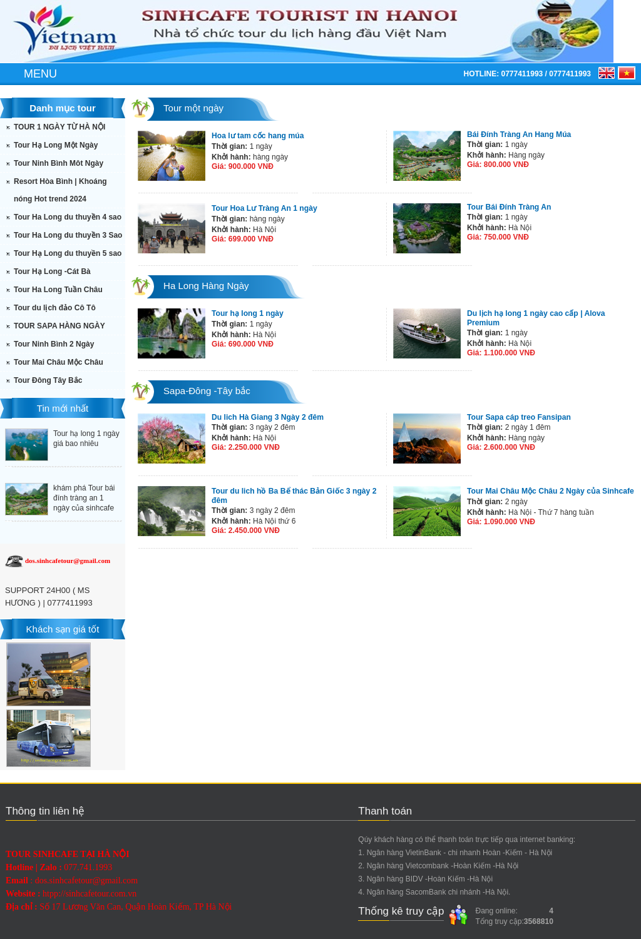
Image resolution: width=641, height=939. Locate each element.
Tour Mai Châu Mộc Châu (58, 362)
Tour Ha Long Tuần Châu (58, 289)
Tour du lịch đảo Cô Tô (55, 307)
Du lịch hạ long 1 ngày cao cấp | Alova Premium (552, 313)
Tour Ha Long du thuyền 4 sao (67, 217)
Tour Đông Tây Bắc (48, 380)
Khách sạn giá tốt (62, 629)
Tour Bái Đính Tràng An (508, 207)
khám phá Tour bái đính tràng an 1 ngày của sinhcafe (84, 498)
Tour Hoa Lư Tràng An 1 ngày (264, 208)
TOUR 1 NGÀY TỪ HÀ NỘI (59, 127)
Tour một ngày (193, 108)
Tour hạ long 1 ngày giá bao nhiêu (86, 438)
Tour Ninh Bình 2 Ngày (54, 344)
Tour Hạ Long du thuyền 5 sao (67, 253)
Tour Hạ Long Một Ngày (56, 145)
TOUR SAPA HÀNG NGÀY (59, 326)
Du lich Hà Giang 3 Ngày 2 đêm (267, 417)
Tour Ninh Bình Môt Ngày (58, 163)
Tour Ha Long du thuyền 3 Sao (68, 235)
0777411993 (522, 73)
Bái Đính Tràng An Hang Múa (518, 134)
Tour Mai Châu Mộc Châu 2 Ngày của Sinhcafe (549, 491)
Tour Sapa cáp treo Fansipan (518, 417)
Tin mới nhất (62, 408)
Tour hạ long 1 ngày (247, 313)
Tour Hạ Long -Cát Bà (52, 271)
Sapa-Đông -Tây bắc (206, 390)
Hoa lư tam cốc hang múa (257, 135)
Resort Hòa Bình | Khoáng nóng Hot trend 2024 (60, 190)
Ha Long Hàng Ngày (206, 285)
